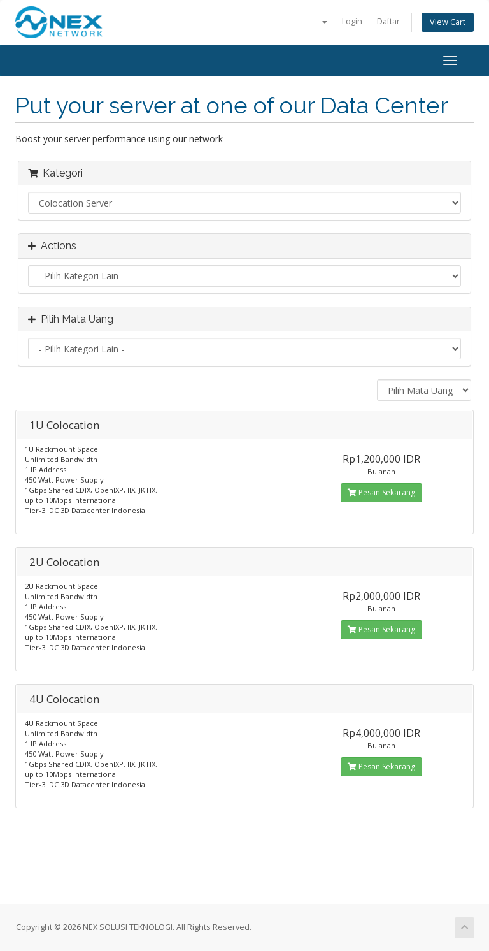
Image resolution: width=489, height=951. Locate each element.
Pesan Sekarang (381, 492)
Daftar (388, 21)
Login (352, 21)
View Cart (447, 22)
